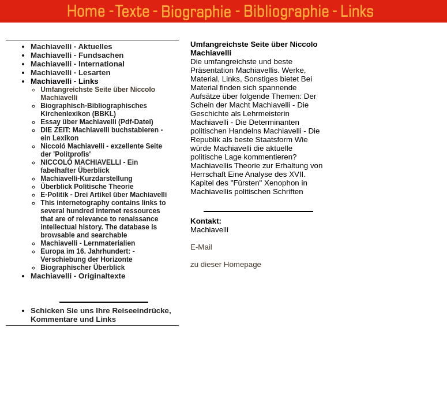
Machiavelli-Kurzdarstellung (86, 178)
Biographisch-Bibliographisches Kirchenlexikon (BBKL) (93, 110)
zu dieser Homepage (225, 264)
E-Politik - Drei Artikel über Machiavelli (103, 195)
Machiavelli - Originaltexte (78, 276)
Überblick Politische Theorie (86, 187)
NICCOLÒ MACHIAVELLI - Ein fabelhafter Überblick (89, 166)
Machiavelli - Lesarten (71, 72)
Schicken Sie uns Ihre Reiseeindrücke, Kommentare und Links (101, 315)
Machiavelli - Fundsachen (77, 55)
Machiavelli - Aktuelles (71, 46)
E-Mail (201, 247)
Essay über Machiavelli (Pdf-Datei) (96, 122)
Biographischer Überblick (82, 267)
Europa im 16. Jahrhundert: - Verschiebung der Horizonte (87, 255)
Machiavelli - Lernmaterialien (87, 243)
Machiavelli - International (78, 64)
